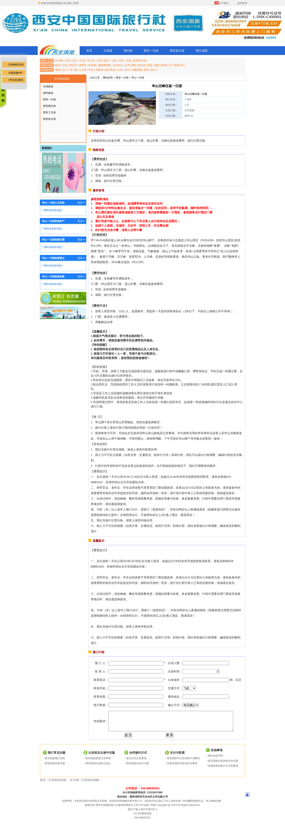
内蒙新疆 (136, 69)
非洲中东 (179, 65)
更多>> (82, 202)
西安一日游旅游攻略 (53, 780)
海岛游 (141, 65)
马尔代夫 (118, 65)
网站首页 (108, 77)
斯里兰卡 (167, 65)
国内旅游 (48, 92)
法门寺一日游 (94, 60)
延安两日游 (139, 60)
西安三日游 (49, 112)
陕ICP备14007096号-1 (142, 809)
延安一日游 (110, 60)
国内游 (128, 50)
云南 (83, 69)
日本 (64, 65)
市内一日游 (125, 60)
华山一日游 (78, 60)
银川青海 (110, 69)
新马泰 (92, 65)
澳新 (156, 65)
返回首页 (242, 3)
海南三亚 (60, 69)
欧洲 (57, 65)
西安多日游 (177, 50)
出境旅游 (48, 86)
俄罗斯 (82, 65)
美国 (149, 65)
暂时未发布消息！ (54, 210)
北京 (126, 69)
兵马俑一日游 (62, 60)
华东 (90, 69)
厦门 (76, 69)
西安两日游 (49, 105)
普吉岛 (73, 65)
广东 (69, 69)
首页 (89, 50)
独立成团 (201, 50)
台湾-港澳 (130, 65)
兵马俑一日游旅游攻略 (84, 780)
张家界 (99, 69)
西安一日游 (151, 50)
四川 (153, 69)
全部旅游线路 (61, 78)
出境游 (108, 50)
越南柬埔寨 (104, 65)
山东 (119, 69)
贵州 (146, 69)
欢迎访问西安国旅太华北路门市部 (60, 3)
